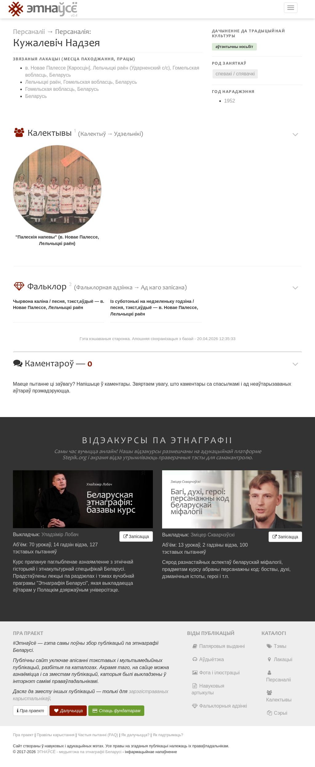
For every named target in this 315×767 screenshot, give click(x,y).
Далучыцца (68, 710)
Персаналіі (29, 32)
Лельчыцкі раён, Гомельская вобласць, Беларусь (81, 82)
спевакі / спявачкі (235, 73)
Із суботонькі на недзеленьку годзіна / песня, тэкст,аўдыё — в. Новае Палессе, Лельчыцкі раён (154, 307)
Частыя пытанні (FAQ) (98, 735)
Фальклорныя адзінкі (219, 706)
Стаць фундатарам (116, 710)
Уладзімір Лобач (60, 534)
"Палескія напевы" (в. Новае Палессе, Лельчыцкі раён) (57, 240)
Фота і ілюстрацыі (216, 672)
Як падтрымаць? (168, 735)
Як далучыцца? (135, 735)
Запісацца (136, 536)
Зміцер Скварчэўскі (213, 534)
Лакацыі (279, 659)
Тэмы (276, 646)
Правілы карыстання (55, 735)
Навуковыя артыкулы (208, 689)
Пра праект (30, 710)
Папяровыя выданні (218, 646)
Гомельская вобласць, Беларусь (62, 89)
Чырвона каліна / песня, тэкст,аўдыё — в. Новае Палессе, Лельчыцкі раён (58, 304)
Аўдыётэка (208, 659)
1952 (229, 100)
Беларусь (36, 96)
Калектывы (278, 696)
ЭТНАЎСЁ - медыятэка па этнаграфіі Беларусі (79, 751)
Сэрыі (276, 713)
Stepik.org (74, 458)
